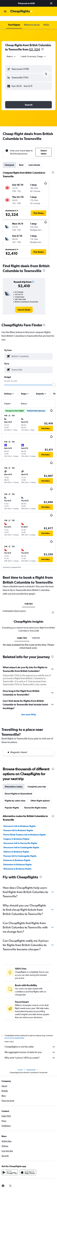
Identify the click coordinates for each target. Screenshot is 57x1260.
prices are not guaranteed (14, 1033)
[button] (51, 3)
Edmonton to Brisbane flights (17, 859)
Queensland (31, 1065)
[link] (24, 305)
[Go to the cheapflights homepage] (21, 11)
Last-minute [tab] (34, 160)
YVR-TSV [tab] (28, 599)
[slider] (53, 380)
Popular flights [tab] (12, 803)
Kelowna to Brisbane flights (16, 855)
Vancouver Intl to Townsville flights (20, 838)
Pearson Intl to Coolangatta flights (19, 851)
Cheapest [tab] (9, 160)
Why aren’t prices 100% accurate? (30, 1053)
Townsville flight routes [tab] (35, 803)
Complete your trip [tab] (37, 782)
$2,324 (34, 44)
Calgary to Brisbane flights (16, 834)
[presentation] (42, 44)
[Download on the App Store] (28, 1167)
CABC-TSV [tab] (22, 633)
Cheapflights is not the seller (30, 1042)
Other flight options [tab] (40, 796)
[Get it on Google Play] (10, 1167)
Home (20, 1065)
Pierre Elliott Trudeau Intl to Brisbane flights (24, 830)
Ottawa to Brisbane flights (16, 847)
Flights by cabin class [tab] (15, 796)
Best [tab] (21, 160)
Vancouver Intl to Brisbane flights (19, 821)
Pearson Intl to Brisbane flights (18, 825)
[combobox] (11, 51)
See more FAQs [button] (28, 709)
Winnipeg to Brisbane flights (17, 864)
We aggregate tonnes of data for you (30, 1047)
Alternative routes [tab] (13, 782)
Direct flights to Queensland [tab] (18, 789)
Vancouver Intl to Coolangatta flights (21, 842)
